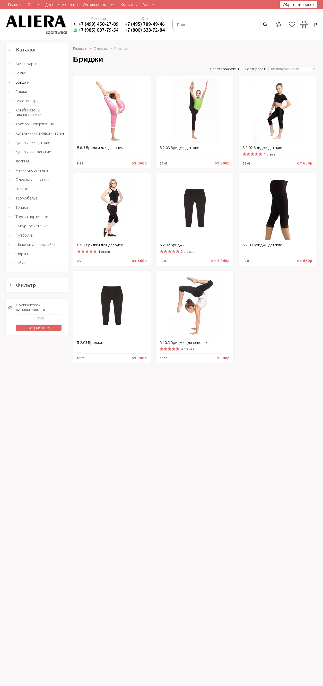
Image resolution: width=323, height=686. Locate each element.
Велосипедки (27, 101)
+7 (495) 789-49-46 (145, 24)
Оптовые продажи (99, 4)
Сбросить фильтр (37, 514)
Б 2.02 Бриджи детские (262, 147)
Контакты (129, 4)
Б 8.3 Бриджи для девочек (100, 147)
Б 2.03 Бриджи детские (179, 147)
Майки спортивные (31, 170)
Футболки (24, 235)
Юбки (20, 263)
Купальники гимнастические (39, 133)
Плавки (21, 189)
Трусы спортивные (31, 216)
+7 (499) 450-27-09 (98, 24)
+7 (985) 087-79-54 (98, 29)
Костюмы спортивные (34, 124)
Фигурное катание (31, 226)
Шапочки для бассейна (35, 244)
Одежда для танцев (32, 179)
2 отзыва (187, 251)
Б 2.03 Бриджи (89, 342)
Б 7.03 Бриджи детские (262, 245)
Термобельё (26, 198)
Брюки (21, 91)
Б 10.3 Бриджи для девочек (183, 342)
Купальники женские (33, 152)
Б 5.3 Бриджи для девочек (100, 245)
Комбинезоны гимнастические (29, 112)
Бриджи (22, 82)
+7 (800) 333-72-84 (145, 29)
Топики (21, 207)
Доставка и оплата (61, 4)
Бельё (20, 73)
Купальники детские (32, 142)
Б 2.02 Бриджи (172, 245)
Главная (15, 4)
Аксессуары (25, 64)
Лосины (22, 161)
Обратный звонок (298, 4)
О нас (32, 4)
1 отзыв (269, 154)
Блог (147, 4)
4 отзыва (187, 349)
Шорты (21, 253)
